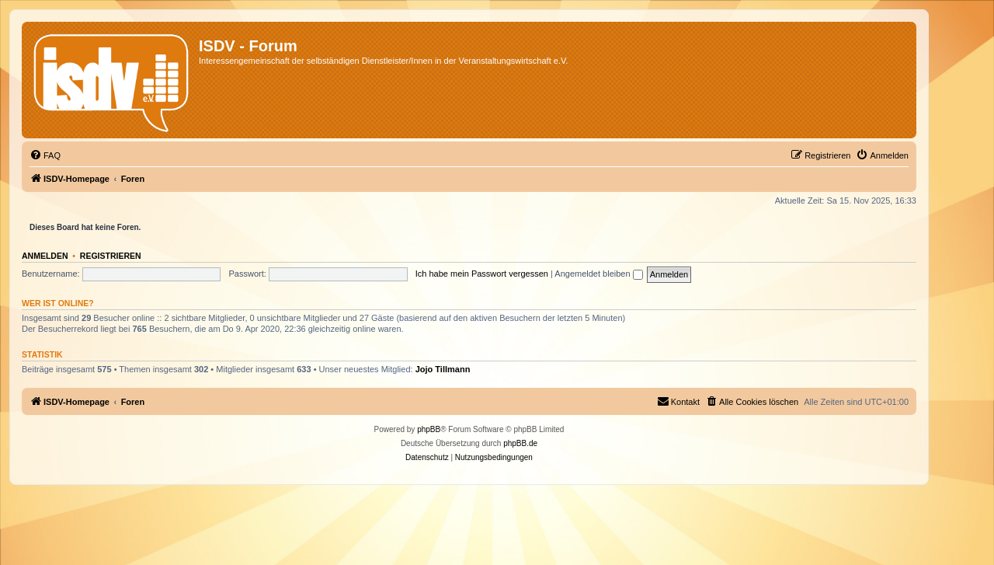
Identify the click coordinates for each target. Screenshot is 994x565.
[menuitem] (45, 155)
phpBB (428, 429)
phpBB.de (520, 443)
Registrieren (110, 255)
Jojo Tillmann (443, 369)
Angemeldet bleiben (598, 273)
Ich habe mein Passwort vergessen (481, 273)
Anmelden (45, 255)
